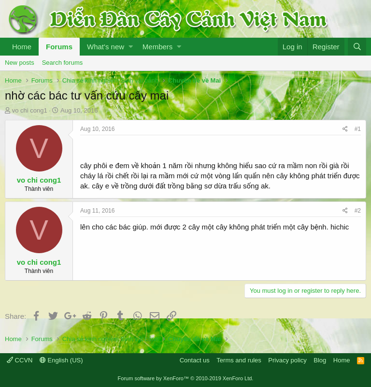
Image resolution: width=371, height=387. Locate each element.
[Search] (357, 47)
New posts (19, 62)
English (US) (61, 360)
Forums (59, 47)
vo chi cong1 (29, 110)
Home (21, 47)
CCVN (19, 360)
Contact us (195, 360)
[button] (130, 47)
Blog (320, 360)
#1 (358, 129)
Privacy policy (287, 360)
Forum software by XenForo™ (186, 378)
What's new (105, 47)
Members (158, 47)
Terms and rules (238, 360)
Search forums (62, 62)
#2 (358, 210)
